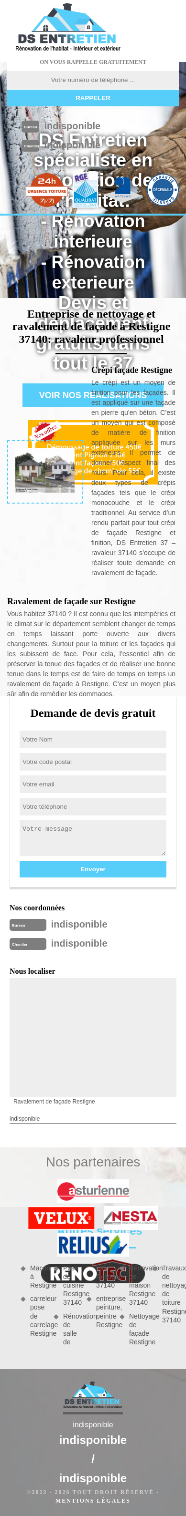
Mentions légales (93, 1500)
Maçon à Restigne (38, 1276)
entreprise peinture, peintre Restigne (104, 1312)
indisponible (72, 126)
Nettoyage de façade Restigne (137, 1329)
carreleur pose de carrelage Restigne (38, 1316)
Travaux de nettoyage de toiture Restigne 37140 (170, 1294)
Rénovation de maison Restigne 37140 (137, 1285)
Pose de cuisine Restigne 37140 (71, 1285)
